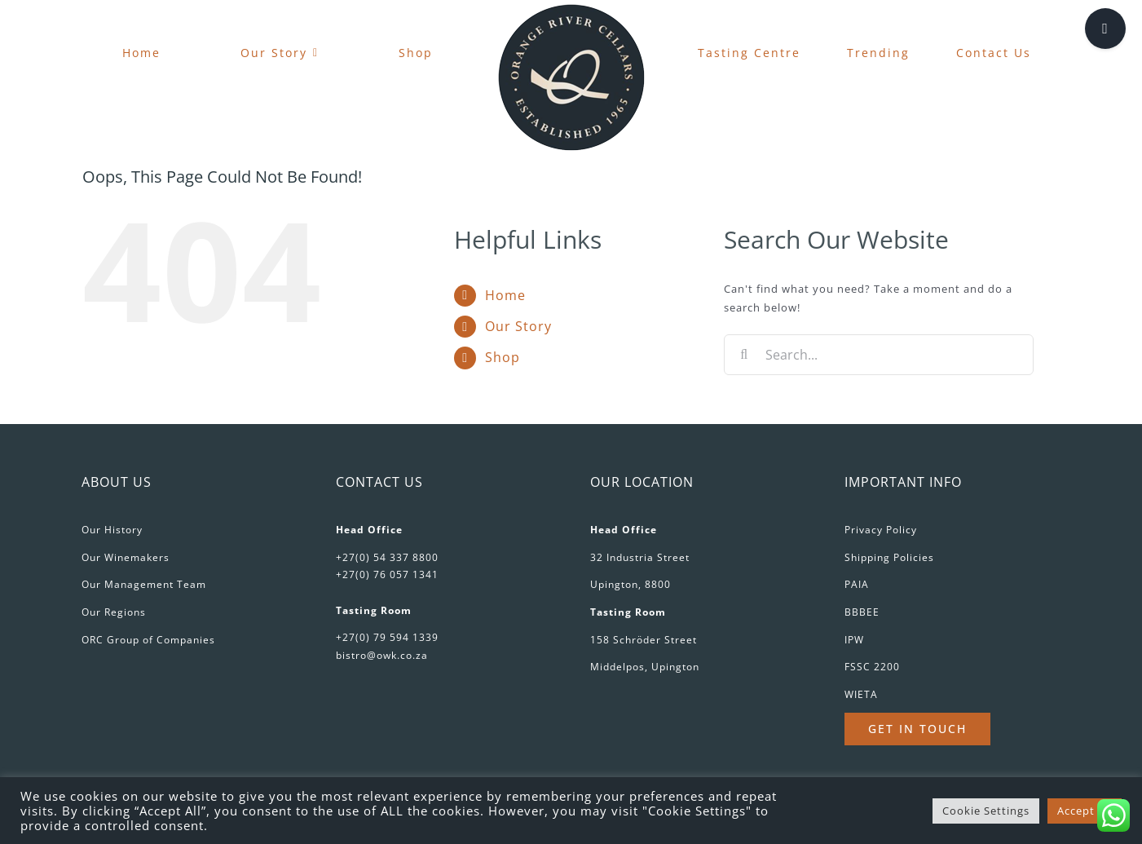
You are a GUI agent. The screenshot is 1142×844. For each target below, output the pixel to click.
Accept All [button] (1084, 810)
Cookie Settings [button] (986, 810)
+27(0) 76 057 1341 (387, 574)
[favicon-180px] (571, 9)
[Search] (744, 354)
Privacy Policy (880, 530)
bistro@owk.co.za (382, 655)
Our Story (518, 326)
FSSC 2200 (872, 667)
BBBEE (862, 612)
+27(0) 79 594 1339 (387, 637)
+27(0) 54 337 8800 (387, 557)
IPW (854, 640)
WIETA (861, 694)
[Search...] (879, 354)
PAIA (856, 584)
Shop (502, 357)
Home (505, 295)
